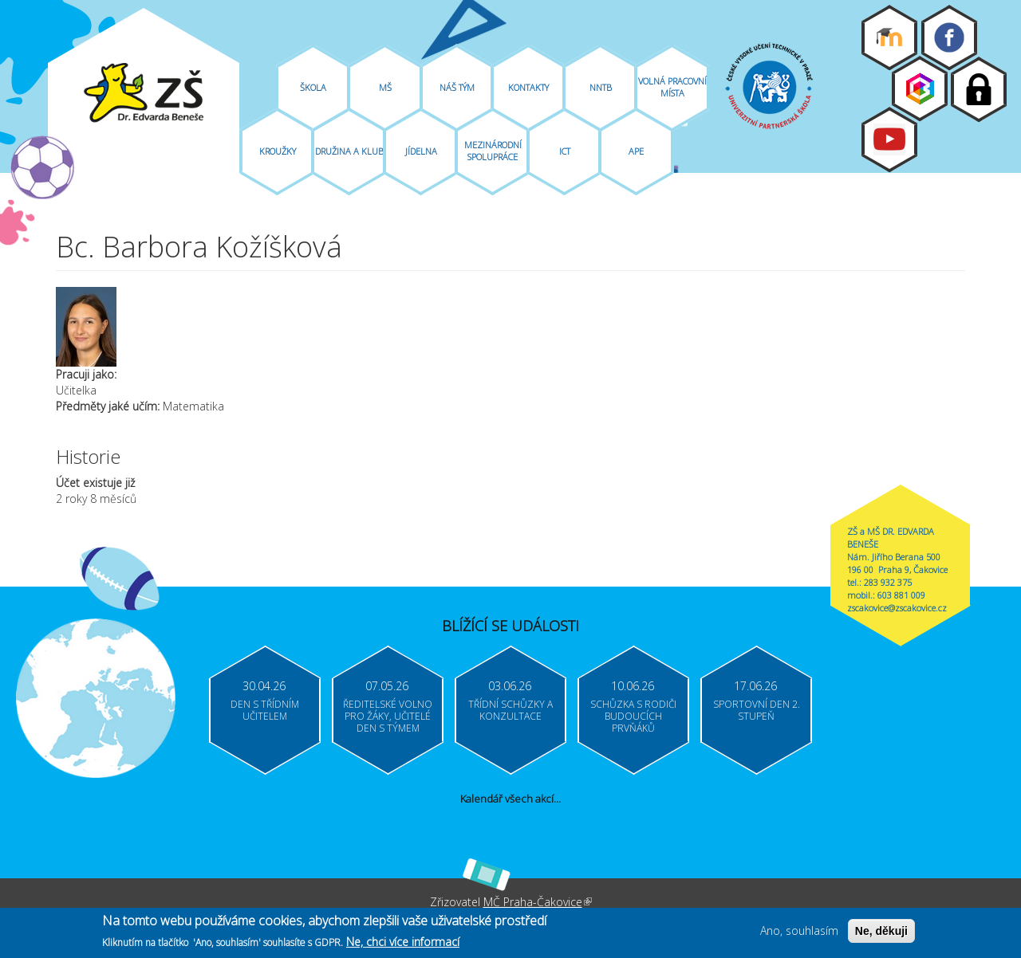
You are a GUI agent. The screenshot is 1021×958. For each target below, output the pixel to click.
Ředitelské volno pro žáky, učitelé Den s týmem (387, 716)
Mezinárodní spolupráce (493, 151)
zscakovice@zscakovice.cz (897, 608)
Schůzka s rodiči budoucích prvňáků (633, 716)
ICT (564, 151)
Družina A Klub (349, 151)
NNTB (600, 87)
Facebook (949, 37)
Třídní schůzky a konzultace (510, 710)
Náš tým (457, 87)
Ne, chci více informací (402, 944)
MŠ (385, 87)
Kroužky (277, 151)
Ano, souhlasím (799, 933)
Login (978, 89)
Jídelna (421, 151)
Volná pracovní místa (672, 87)
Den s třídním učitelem (265, 710)
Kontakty (528, 87)
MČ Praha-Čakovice (537, 901)
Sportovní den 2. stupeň (756, 710)
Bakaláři (919, 88)
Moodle (889, 37)
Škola (313, 87)
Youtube (889, 139)
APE (636, 151)
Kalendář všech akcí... (510, 798)
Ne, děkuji (881, 934)
